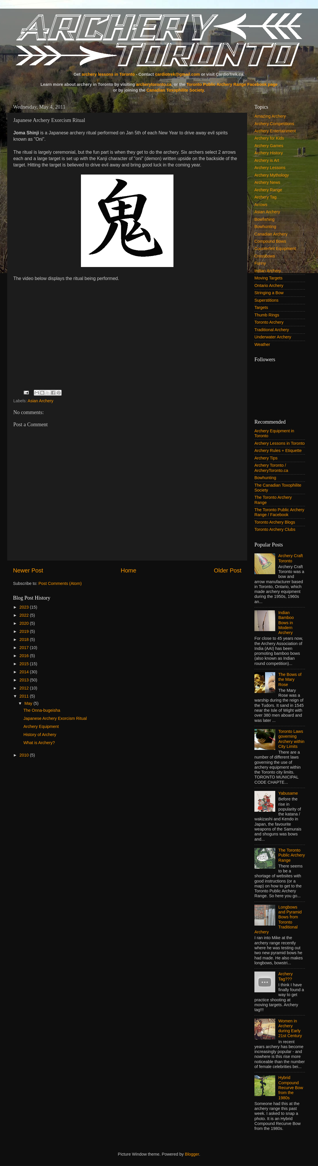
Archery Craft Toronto (290, 558)
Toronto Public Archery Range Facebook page (232, 84)
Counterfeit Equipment (275, 248)
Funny (260, 263)
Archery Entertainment (275, 131)
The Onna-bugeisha (41, 710)
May (29, 703)
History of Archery (39, 734)
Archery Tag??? (285, 976)
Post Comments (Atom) (60, 583)
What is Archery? (39, 742)
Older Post (227, 570)
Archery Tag (265, 197)
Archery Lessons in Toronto (279, 443)
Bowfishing (264, 219)
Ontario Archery (268, 285)
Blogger (192, 1154)
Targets (261, 307)
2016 (24, 655)
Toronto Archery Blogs (274, 522)
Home (128, 570)
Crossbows (264, 256)
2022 (24, 615)
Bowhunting (265, 226)
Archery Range (268, 190)
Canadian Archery (270, 234)
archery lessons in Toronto (108, 74)
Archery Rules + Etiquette (278, 450)
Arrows (260, 204)
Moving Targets (268, 278)
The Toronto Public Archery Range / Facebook (279, 512)
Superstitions (266, 300)
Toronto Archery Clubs (274, 529)
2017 (24, 647)
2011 (24, 696)
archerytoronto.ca (153, 84)
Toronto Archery (269, 322)
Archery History (268, 153)
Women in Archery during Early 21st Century (290, 1028)
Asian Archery (40, 400)
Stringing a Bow (269, 292)
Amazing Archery (270, 116)
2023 (24, 607)
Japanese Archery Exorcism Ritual (55, 718)
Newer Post (28, 570)
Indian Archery (267, 270)
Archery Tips (266, 458)
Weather (262, 344)
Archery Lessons (269, 167)
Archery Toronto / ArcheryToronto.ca (271, 467)
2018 (24, 639)
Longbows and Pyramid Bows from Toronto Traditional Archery (278, 919)
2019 (24, 631)
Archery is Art (266, 160)
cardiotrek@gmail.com (177, 74)
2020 (24, 623)
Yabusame (288, 793)
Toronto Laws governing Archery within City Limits (291, 739)
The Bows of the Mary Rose (290, 679)
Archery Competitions (274, 123)
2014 (24, 672)
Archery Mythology (271, 175)
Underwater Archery (272, 337)
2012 (24, 688)
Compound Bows (270, 241)
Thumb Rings (266, 315)
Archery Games (268, 145)
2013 (24, 680)
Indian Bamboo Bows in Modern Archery (286, 622)
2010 (24, 755)
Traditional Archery (271, 329)
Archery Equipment (41, 726)
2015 (24, 663)
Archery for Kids (269, 138)
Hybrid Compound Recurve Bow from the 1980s (290, 1087)
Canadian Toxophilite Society (175, 90)
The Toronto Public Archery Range (291, 855)
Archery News (267, 182)
